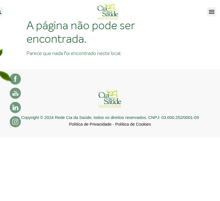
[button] (211, 11)
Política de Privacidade (90, 124)
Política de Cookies (133, 124)
